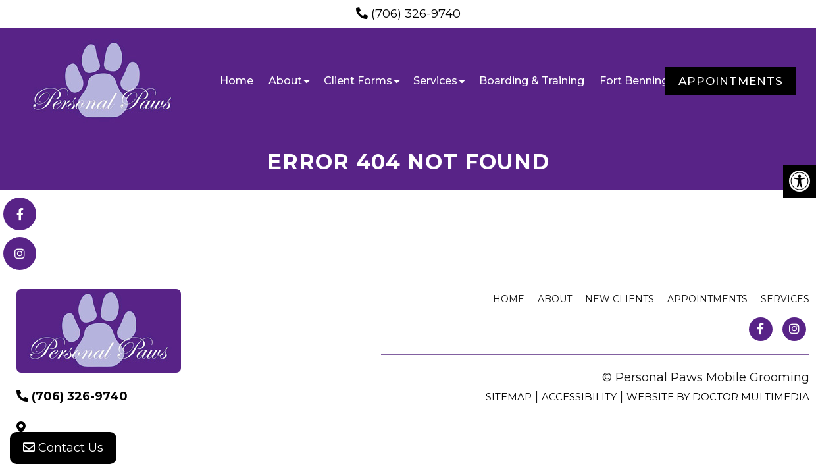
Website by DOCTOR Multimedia (717, 396)
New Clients (619, 299)
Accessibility (579, 396)
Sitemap (509, 396)
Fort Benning (634, 80)
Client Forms (358, 80)
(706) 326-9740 (416, 14)
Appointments (730, 81)
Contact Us (63, 447)
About (285, 80)
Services (435, 80)
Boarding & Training (531, 80)
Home (236, 80)
